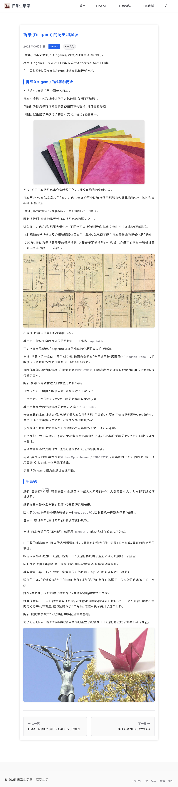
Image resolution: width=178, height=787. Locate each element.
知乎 (171, 781)
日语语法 (125, 6)
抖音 (154, 781)
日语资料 (148, 6)
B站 (146, 781)
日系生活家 (17, 6)
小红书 (136, 781)
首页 (82, 6)
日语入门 (102, 6)
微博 (162, 781)
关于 (167, 6)
